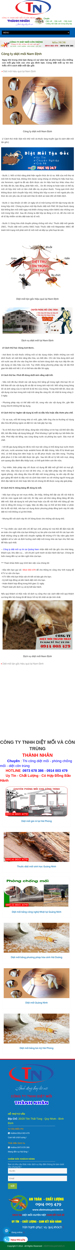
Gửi (12, 1186)
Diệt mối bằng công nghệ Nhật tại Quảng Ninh (36, 912)
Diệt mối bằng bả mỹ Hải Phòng (36, 1048)
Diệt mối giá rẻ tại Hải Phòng (36, 821)
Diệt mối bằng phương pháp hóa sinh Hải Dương (36, 957)
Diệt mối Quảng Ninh (36, 1002)
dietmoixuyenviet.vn (54, 1246)
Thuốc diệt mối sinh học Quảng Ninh (36, 866)
